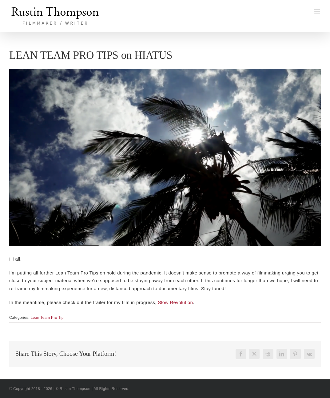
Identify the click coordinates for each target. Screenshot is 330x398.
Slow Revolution (175, 302)
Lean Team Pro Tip (47, 317)
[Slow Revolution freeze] (165, 157)
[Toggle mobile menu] (317, 11)
